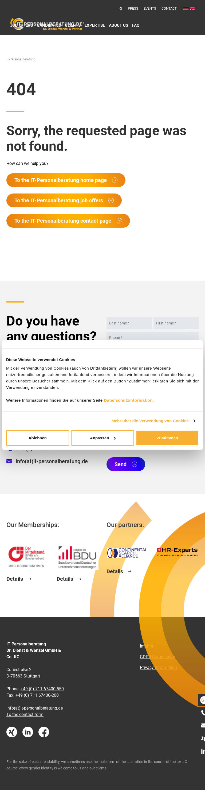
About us (118, 25)
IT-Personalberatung (21, 59)
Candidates (49, 25)
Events (150, 8)
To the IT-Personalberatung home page (60, 180)
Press (133, 8)
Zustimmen (167, 437)
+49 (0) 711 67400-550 (42, 688)
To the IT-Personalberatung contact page (62, 221)
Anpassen (103, 437)
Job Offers (21, 25)
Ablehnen (38, 437)
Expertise (95, 25)
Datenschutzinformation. (129, 400)
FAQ (135, 25)
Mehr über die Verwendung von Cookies (150, 421)
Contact (169, 8)
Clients (73, 25)
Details (14, 579)
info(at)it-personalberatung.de (52, 461)
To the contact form (25, 714)
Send (121, 464)
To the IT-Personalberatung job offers (58, 200)
